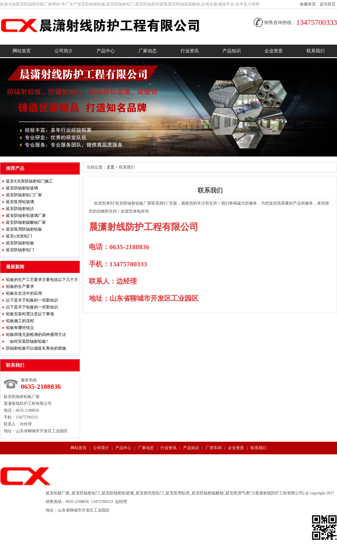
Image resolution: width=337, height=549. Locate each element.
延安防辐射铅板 (20, 243)
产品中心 (106, 50)
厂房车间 (214, 448)
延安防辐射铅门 (20, 250)
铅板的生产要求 (20, 286)
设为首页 (328, 4)
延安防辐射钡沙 (20, 209)
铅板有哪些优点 (20, 328)
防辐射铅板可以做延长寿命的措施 (36, 348)
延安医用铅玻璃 (20, 202)
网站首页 (22, 50)
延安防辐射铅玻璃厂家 (26, 215)
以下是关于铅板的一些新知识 (32, 300)
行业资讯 (189, 50)
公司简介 (64, 50)
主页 (111, 167)
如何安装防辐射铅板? (27, 341)
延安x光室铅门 (19, 236)
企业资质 (273, 50)
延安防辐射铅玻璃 (22, 188)
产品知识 (231, 50)
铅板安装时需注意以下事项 (30, 314)
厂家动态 (148, 50)
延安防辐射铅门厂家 (24, 195)
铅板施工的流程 (20, 321)
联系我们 (315, 50)
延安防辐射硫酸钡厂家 (26, 222)
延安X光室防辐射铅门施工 (29, 181)
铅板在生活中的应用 (24, 293)
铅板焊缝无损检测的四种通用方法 (36, 334)
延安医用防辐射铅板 (24, 229)
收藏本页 (308, 4)
